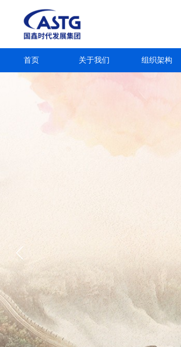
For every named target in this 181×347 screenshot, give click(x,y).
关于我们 (94, 60)
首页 (31, 60)
